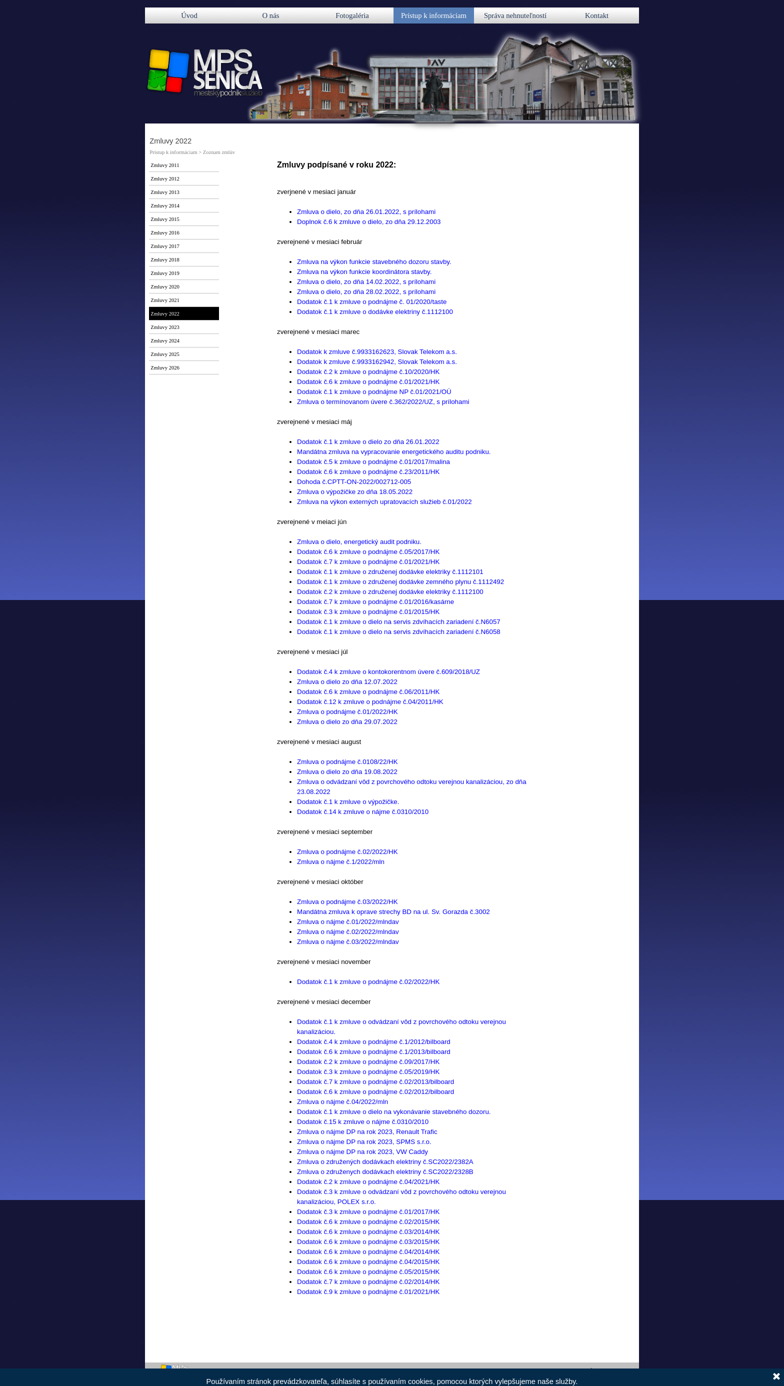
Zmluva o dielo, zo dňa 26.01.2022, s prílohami (366, 212)
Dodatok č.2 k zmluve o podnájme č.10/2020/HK (368, 372)
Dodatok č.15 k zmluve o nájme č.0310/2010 (362, 1122)
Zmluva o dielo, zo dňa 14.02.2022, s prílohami (366, 282)
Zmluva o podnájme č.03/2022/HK (347, 902)
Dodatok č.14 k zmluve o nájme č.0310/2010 (362, 812)
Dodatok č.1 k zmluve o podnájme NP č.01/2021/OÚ (374, 392)
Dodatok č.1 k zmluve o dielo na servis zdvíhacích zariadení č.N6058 (398, 632)
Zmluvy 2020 (165, 287)
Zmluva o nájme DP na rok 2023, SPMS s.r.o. (364, 1142)
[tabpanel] (403, 767)
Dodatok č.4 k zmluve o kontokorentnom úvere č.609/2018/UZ (388, 672)
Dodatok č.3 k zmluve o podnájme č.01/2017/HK (368, 1212)
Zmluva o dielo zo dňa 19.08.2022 (347, 772)
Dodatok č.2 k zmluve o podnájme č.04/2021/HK (368, 1182)
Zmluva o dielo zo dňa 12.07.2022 (347, 682)
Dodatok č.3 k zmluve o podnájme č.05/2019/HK (368, 1072)
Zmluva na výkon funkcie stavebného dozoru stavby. (374, 262)
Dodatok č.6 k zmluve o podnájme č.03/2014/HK (368, 1232)
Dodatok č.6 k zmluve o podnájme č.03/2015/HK (368, 1242)
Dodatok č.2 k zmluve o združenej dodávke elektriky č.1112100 (390, 592)
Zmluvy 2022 (165, 313)
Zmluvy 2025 (165, 354)
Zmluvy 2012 (165, 179)
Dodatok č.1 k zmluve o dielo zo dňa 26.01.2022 (368, 442)
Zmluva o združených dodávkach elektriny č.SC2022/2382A (385, 1162)
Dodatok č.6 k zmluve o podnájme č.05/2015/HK (368, 1272)
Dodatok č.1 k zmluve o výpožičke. (348, 802)
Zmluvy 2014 (165, 205)
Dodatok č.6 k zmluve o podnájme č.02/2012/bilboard (375, 1092)
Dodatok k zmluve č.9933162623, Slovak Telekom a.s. (377, 352)
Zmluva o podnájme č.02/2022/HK (347, 852)
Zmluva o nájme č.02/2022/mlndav (348, 932)
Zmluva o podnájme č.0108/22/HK (347, 762)
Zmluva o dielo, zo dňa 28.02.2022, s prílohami (366, 292)
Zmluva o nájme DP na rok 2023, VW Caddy (362, 1152)
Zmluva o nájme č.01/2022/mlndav (348, 922)
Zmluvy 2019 (165, 273)
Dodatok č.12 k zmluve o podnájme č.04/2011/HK (370, 702)
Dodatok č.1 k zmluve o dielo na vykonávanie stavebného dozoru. (394, 1112)
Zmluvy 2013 (165, 192)
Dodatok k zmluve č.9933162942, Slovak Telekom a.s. (377, 362)
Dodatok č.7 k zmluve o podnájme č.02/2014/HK (368, 1282)
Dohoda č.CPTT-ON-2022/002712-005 (354, 482)
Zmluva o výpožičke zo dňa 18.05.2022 (354, 492)
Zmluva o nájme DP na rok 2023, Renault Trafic (367, 1132)
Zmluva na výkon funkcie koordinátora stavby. (364, 272)
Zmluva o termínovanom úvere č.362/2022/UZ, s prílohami (383, 402)
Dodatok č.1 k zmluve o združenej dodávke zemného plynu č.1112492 (400, 582)
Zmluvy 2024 (165, 341)
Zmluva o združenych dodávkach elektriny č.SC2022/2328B (385, 1172)
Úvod (189, 16)
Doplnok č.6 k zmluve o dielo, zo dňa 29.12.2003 (368, 222)
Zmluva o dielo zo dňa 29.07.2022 (347, 722)
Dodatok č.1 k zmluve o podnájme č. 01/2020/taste (371, 302)
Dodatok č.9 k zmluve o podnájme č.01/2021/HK (368, 1292)
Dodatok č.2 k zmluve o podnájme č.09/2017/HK (368, 1062)
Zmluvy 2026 (165, 367)
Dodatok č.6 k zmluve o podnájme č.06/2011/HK (368, 692)
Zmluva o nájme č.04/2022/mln (342, 1102)
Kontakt (596, 16)
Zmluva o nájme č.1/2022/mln (340, 862)
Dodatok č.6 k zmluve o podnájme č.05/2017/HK (368, 552)
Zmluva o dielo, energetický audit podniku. (359, 542)
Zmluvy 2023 (165, 327)
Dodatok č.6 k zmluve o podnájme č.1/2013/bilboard (373, 1052)
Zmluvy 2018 (165, 259)
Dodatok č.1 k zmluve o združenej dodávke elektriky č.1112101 (390, 572)
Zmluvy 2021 (165, 300)
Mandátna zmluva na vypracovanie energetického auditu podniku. (394, 452)
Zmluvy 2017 (165, 246)
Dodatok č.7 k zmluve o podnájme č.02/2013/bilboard (375, 1082)
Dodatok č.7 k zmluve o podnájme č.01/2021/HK (368, 562)
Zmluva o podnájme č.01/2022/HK (347, 712)
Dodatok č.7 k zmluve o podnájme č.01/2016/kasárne (375, 602)
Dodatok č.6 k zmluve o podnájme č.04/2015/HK (368, 1262)
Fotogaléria (352, 16)
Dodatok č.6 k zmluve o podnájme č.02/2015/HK (368, 1222)
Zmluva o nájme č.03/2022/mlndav (348, 942)
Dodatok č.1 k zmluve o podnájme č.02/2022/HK (368, 982)
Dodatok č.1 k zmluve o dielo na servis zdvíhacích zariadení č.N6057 (398, 622)
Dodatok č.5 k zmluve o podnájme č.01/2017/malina (373, 462)
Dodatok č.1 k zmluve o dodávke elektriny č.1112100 (375, 312)
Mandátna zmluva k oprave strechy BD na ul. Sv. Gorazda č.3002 (393, 912)
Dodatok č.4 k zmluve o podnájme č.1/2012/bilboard (373, 1042)
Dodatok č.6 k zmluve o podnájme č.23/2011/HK (368, 472)
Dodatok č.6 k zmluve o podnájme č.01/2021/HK (368, 382)
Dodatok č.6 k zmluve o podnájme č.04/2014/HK (368, 1252)
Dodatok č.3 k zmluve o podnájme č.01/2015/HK (368, 612)
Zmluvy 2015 (165, 219)
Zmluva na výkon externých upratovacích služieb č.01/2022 (384, 502)
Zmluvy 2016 (165, 233)
